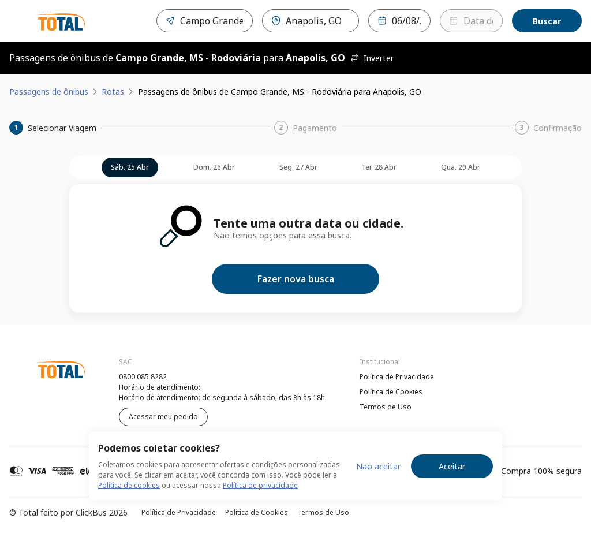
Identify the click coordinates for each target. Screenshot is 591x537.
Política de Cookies (391, 392)
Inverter (372, 58)
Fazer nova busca (295, 279)
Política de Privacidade (397, 377)
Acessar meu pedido (163, 417)
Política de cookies (129, 485)
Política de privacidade (260, 485)
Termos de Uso (386, 407)
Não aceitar (378, 466)
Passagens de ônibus (48, 91)
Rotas (113, 91)
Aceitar (452, 466)
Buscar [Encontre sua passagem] (547, 21)
